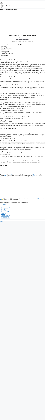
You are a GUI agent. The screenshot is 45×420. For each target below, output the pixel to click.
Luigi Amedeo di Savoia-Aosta (20, 176)
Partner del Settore (3, 213)
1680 (11, 174)
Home (2, 4)
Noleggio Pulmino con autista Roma (5, 215)
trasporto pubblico (17, 152)
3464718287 (3, 203)
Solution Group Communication (17, 220)
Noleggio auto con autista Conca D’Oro (6, 207)
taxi (6, 157)
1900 (33, 174)
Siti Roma (22, 220)
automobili (5, 175)
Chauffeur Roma (3, 214)
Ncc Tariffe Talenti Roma (4, 209)
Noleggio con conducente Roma (5, 216)
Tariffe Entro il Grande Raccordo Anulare (6, 5)
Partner (2, 7)
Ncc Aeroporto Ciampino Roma (5, 217)
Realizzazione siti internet (10, 220)
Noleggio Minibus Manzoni (4, 208)
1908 (30, 176)
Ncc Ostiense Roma (3, 210)
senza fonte (34, 175)
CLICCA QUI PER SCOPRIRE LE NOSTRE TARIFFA (22, 39)
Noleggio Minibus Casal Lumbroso (5, 211)
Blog (2, 6)
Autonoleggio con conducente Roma (5, 218)
